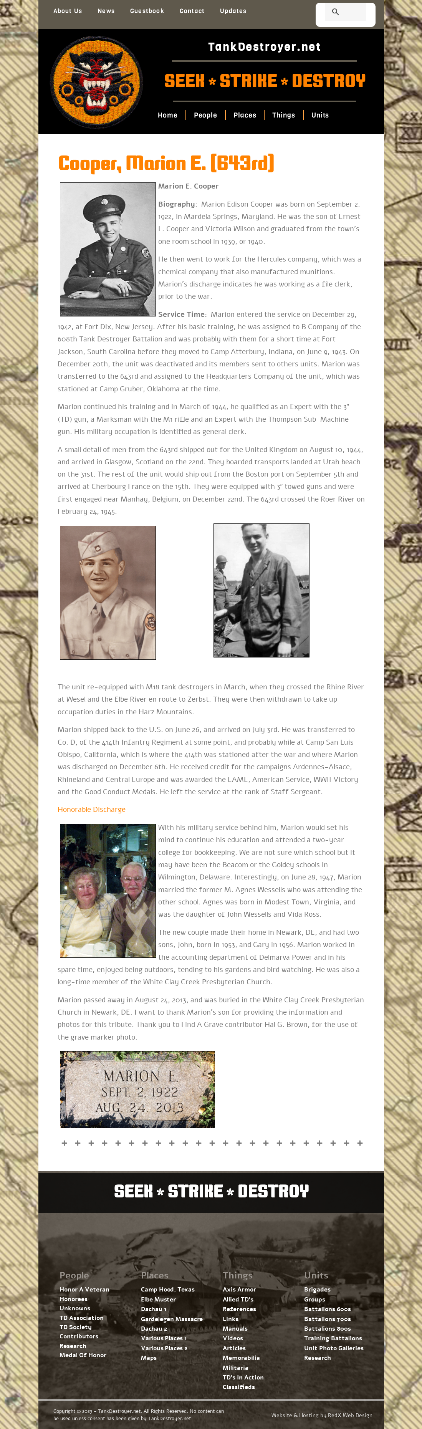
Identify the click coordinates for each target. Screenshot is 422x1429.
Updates (233, 11)
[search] (336, 13)
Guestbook (147, 11)
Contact (192, 11)
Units (320, 115)
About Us (68, 11)
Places (244, 115)
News (106, 11)
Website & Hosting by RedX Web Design (321, 1415)
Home (168, 115)
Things (284, 115)
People (205, 115)
